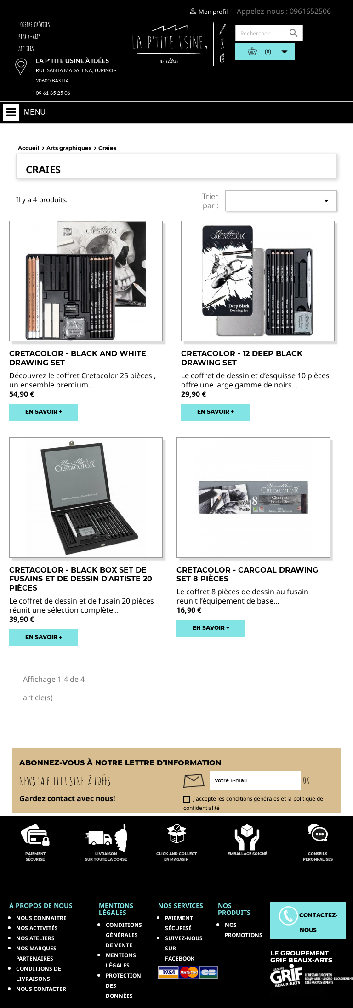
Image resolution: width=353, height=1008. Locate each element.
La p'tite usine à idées (72, 60)
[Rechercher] (269, 33)
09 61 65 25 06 (53, 93)
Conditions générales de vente (124, 935)
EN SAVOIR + (43, 411)
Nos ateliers (35, 938)
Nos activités (37, 928)
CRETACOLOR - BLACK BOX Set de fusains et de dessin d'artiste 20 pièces (80, 579)
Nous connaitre (41, 918)
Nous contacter (41, 989)
